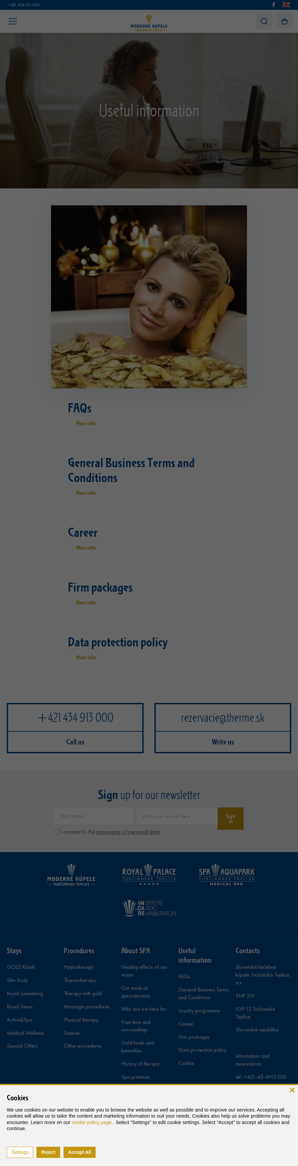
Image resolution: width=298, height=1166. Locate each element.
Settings (20, 1152)
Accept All (79, 1152)
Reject (48, 1152)
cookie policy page (92, 1122)
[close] (292, 1089)
